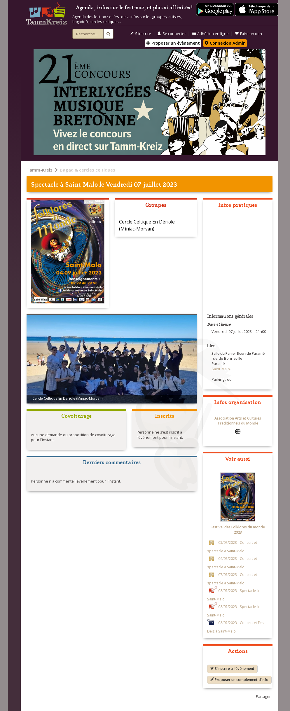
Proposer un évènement (173, 43)
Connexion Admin (225, 43)
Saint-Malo (81, 183)
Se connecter (171, 33)
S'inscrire (140, 33)
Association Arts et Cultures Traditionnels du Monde (237, 421)
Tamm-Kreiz (40, 170)
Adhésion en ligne (210, 33)
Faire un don (248, 33)
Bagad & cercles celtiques (87, 170)
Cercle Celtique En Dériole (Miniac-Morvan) (147, 225)
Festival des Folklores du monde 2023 (238, 530)
